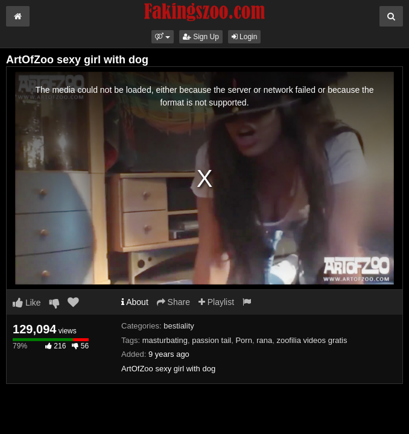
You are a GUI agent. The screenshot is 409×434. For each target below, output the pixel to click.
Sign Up (201, 37)
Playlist (216, 302)
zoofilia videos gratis (311, 340)
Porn (243, 340)
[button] (162, 36)
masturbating (165, 340)
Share (173, 302)
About (134, 302)
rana (264, 340)
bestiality (178, 325)
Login (245, 37)
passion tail (211, 340)
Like (27, 302)
